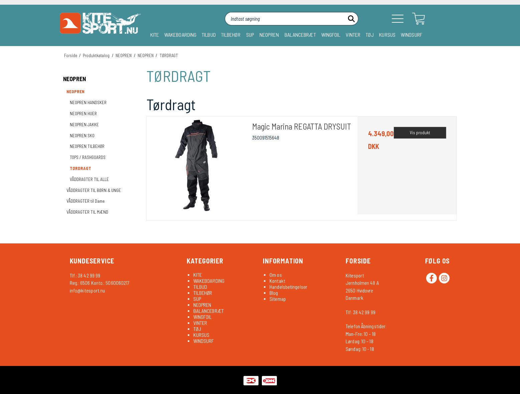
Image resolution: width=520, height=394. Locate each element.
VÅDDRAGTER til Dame (85, 201)
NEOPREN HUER (83, 113)
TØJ (370, 34)
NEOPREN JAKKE (84, 124)
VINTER (353, 34)
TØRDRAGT (80, 168)
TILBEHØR (231, 34)
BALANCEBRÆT (300, 34)
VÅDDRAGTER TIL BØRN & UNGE (93, 190)
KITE (154, 34)
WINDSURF (411, 34)
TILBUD (209, 34)
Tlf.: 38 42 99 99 (85, 275)
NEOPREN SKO (82, 135)
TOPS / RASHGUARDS (88, 157)
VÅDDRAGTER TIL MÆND (87, 212)
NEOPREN (269, 34)
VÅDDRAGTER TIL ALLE (89, 179)
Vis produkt (420, 132)
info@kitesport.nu (87, 290)
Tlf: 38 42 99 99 (360, 312)
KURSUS (387, 34)
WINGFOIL (331, 34)
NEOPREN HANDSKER (88, 102)
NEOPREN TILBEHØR (87, 146)
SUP (250, 34)
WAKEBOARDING (180, 34)
